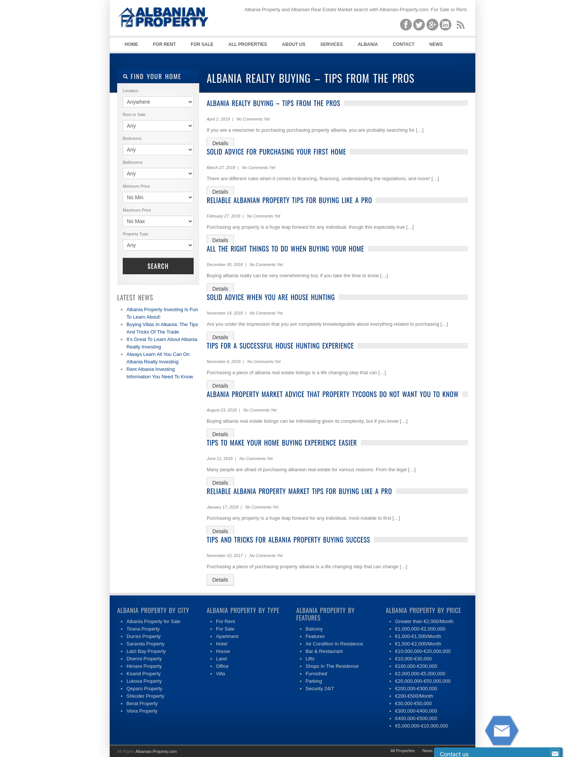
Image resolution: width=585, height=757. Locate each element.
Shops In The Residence (332, 666)
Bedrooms (132, 138)
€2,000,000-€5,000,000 (420, 673)
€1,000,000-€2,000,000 (420, 629)
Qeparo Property (144, 688)
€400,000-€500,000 (416, 718)
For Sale (202, 44)
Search (158, 266)
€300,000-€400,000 (416, 711)
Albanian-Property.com (156, 751)
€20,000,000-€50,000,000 (423, 681)
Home (131, 44)
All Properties (247, 44)
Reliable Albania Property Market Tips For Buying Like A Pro (299, 491)
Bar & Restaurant (324, 651)
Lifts (310, 658)
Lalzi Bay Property (146, 651)
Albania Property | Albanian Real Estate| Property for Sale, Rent (173, 37)
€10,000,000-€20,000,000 (423, 651)
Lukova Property (144, 681)
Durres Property (143, 636)
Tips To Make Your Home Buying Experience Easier (282, 442)
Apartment (227, 636)
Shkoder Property (145, 696)
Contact (403, 44)
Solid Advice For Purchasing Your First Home (276, 151)
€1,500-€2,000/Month (418, 644)
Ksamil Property (143, 673)
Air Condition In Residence (334, 644)
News (436, 44)
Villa (220, 673)
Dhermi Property (144, 658)
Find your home (152, 76)
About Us (294, 44)
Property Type (135, 234)
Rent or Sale (134, 114)
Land (221, 658)
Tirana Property (143, 629)
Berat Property (142, 703)
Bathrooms (133, 162)
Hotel (221, 644)
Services (331, 44)
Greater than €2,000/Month (424, 621)
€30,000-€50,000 (413, 703)
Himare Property (144, 666)
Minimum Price (136, 186)
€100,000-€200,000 (416, 666)
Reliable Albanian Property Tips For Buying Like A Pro (289, 200)
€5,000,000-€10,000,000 (421, 726)
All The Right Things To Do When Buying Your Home (285, 248)
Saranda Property (145, 644)
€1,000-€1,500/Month (418, 636)
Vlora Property (141, 711)
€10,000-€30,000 (413, 658)
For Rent (164, 44)
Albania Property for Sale (153, 621)
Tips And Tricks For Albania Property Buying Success (288, 539)
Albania (368, 44)
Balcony (314, 629)
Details (220, 143)
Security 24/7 (320, 688)
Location (130, 90)
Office (222, 666)
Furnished (316, 673)
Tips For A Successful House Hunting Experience (280, 345)
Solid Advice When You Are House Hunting (271, 297)
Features (315, 636)
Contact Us (450, 750)
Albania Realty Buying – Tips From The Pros (273, 103)
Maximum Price (137, 210)
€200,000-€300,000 (416, 688)
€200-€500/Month (414, 696)
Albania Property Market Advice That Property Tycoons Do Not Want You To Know (333, 394)
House (223, 651)
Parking (314, 681)
